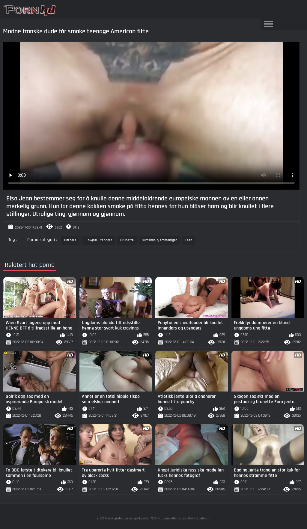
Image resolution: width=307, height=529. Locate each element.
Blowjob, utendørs (98, 240)
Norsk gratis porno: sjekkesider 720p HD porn (137, 518)
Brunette (127, 240)
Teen (188, 240)
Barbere (70, 240)
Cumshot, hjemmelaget (159, 240)
